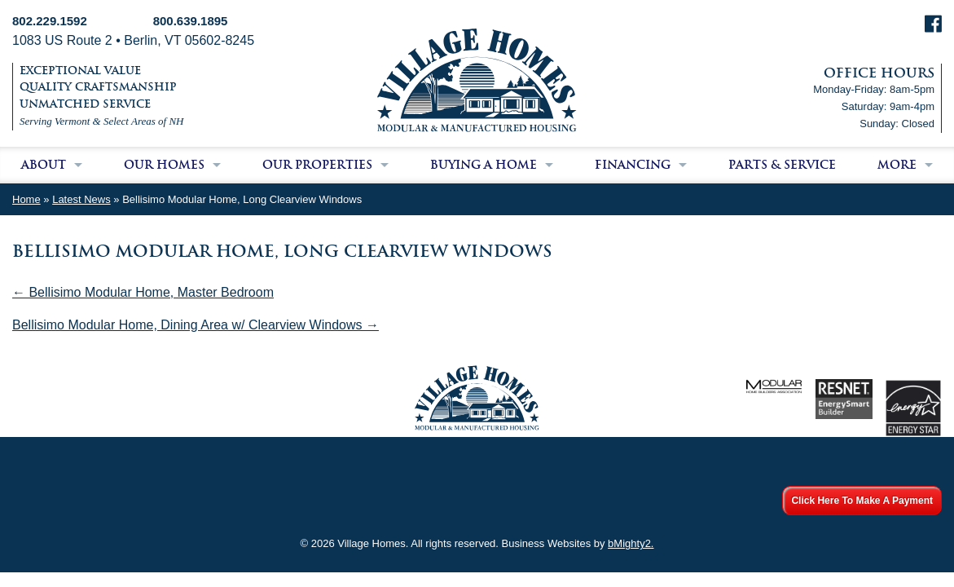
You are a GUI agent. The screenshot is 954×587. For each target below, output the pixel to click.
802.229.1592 (49, 21)
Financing (632, 164)
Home (26, 199)
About (43, 164)
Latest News (81, 199)
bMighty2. (630, 543)
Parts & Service (782, 164)
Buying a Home (483, 164)
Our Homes (164, 164)
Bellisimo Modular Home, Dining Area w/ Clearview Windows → (195, 325)
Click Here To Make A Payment (862, 500)
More (897, 164)
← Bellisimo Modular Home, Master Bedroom (143, 292)
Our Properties (317, 164)
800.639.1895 (190, 21)
